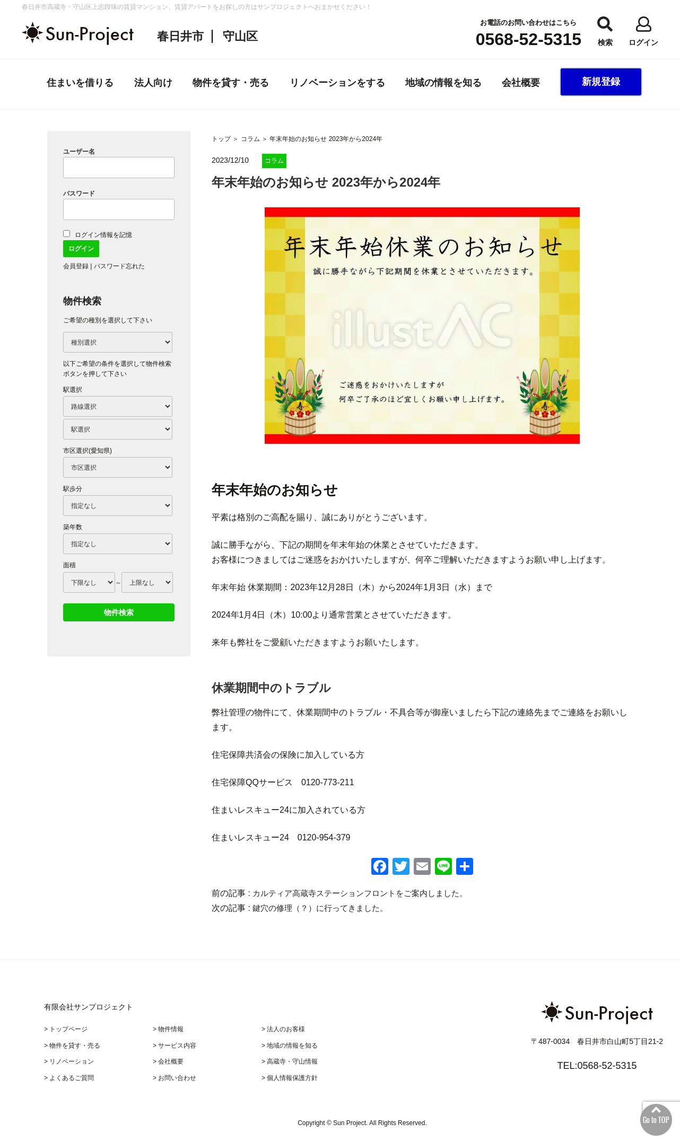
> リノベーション (69, 1060)
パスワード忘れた (119, 266)
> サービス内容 (174, 1044)
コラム (250, 139)
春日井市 (180, 36)
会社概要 (521, 82)
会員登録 (76, 266)
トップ (221, 139)
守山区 (240, 36)
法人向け (153, 82)
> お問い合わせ (174, 1075)
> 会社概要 (168, 1060)
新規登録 (601, 81)
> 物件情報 (168, 1028)
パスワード (79, 193)
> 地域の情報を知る (289, 1044)
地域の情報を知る (443, 82)
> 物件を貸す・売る (72, 1044)
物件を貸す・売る (231, 82)
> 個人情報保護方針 (289, 1075)
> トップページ (66, 1028)
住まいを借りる (80, 82)
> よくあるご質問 (69, 1075)
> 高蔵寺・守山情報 (289, 1060)
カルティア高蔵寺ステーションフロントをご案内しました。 (367, 893)
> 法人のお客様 (283, 1028)
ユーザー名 (79, 151)
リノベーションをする (337, 82)
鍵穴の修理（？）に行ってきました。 (328, 907)
